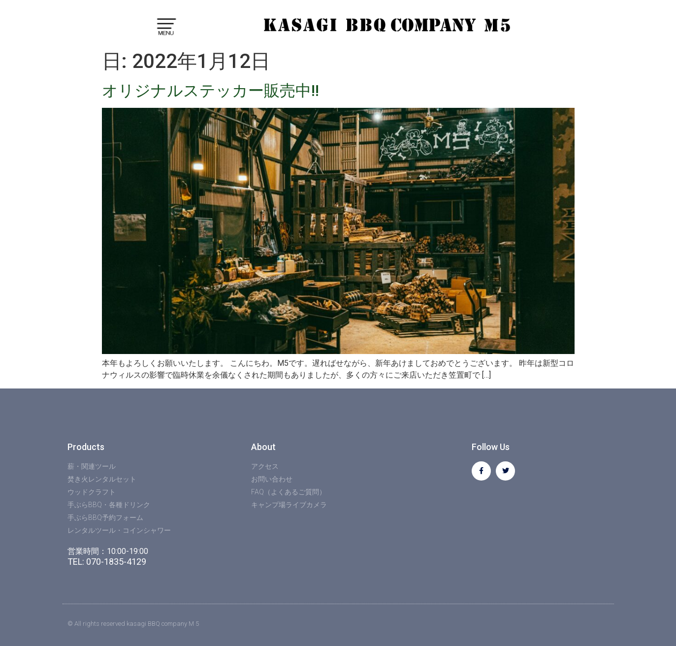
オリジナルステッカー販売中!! (210, 90)
